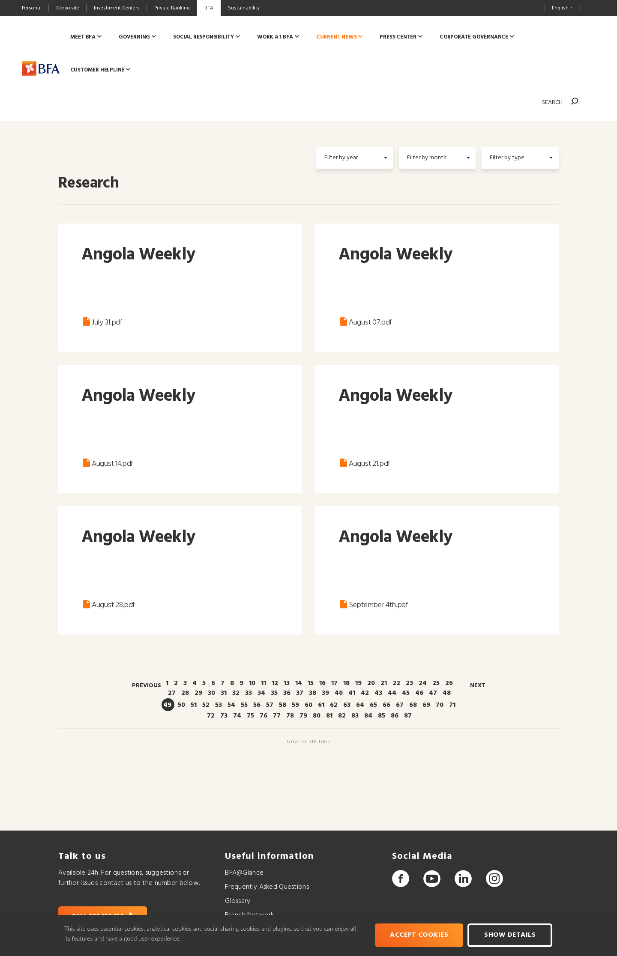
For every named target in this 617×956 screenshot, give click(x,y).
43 (378, 693)
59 (295, 705)
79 (303, 715)
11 (263, 683)
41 (351, 693)
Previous (146, 686)
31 (224, 693)
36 (287, 693)
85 (381, 715)
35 (274, 693)
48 (447, 693)
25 (436, 683)
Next (477, 686)
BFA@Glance (244, 873)
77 (277, 715)
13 (287, 683)
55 (244, 705)
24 (423, 683)
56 (257, 705)
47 (433, 693)
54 (231, 705)
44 (392, 693)
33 (248, 693)
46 (419, 693)
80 (316, 715)
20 (371, 683)
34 (261, 693)
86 (394, 715)
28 (185, 693)
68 (413, 705)
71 (452, 705)
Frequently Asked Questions (267, 887)
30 (211, 693)
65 (373, 705)
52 (206, 705)
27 (172, 693)
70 (439, 705)
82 (342, 715)
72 (211, 715)
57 (269, 705)
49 (167, 705)
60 (308, 705)
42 (365, 693)
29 (198, 693)
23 (409, 683)
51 (194, 705)
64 (360, 705)
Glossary (237, 901)
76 (263, 715)
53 (218, 705)
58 (282, 705)
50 (181, 705)
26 (449, 683)
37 (299, 693)
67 (400, 705)
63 (346, 705)
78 (290, 715)
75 (250, 715)
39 (325, 693)
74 (237, 715)
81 (329, 715)
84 (368, 715)
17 (334, 683)
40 (339, 693)
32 (236, 693)
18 (346, 683)
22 (396, 683)
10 (252, 683)
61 (321, 705)
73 (224, 715)
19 (358, 683)
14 (298, 683)
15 (311, 683)
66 (386, 705)
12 (275, 683)
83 (355, 715)
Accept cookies (419, 935)
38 (312, 693)
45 (406, 693)
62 (334, 705)
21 (383, 683)
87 (408, 715)
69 (426, 705)
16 (322, 683)
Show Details (510, 935)
